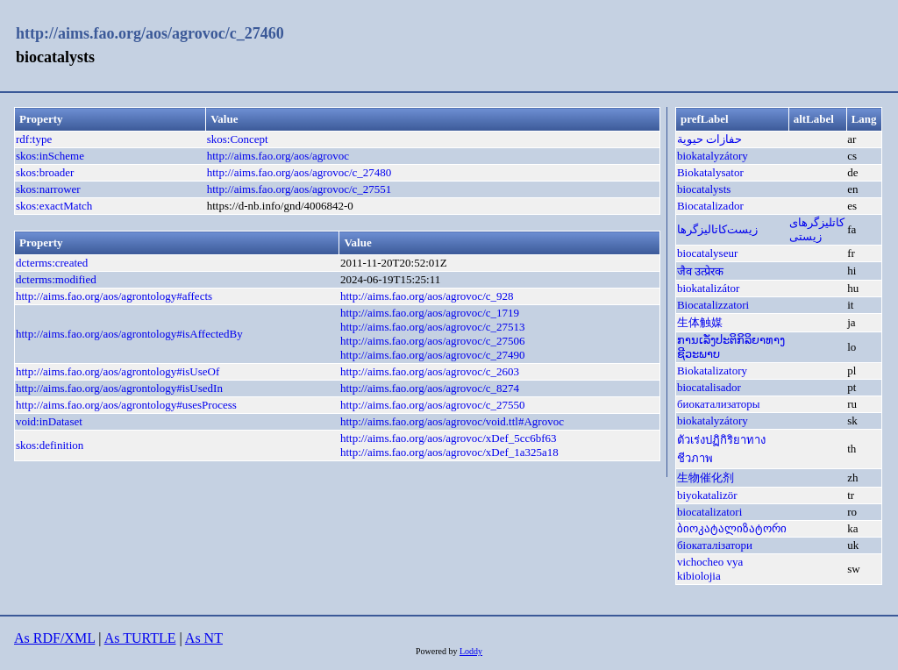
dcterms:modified (56, 279)
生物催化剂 (705, 477)
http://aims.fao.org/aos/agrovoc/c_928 (427, 296)
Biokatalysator (710, 172)
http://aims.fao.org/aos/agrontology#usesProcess (126, 404)
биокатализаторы (718, 403)
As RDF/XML (54, 638)
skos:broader (45, 172)
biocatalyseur (707, 253)
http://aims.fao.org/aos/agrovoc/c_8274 (429, 388)
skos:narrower (48, 189)
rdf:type (34, 139)
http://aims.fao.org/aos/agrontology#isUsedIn (119, 388)
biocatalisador (709, 387)
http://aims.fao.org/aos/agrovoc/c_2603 (429, 371)
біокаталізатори (714, 545)
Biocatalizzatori (713, 304)
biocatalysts (704, 189)
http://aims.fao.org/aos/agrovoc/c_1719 (429, 312)
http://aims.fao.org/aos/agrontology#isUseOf (117, 371)
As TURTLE (140, 638)
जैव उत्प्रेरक (700, 271)
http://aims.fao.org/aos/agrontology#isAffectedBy (129, 333)
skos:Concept (237, 139)
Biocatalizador (710, 205)
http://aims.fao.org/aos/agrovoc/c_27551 (299, 189)
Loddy (471, 651)
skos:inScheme (50, 155)
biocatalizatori (709, 511)
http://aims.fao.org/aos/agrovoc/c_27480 (299, 172)
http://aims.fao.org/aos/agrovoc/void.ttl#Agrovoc (452, 421)
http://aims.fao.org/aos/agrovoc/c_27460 (150, 33)
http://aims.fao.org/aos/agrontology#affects (114, 296)
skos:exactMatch (54, 205)
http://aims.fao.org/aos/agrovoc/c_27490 (432, 354)
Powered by (438, 651)
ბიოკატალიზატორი (732, 528)
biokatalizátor (708, 288)
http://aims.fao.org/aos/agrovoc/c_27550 (432, 404)
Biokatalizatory (712, 370)
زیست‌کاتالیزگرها (717, 229)
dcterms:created (52, 262)
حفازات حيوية (709, 139)
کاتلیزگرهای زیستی (817, 229)
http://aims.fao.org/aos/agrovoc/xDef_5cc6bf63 (448, 438)
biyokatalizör (707, 495)
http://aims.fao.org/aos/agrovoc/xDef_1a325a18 (449, 452)
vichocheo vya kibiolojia (710, 568)
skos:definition (49, 445)
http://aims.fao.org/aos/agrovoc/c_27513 (432, 326)
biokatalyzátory (712, 155)
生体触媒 (700, 322)
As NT (204, 638)
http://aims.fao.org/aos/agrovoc (278, 155)
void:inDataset (49, 421)
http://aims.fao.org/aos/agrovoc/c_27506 (432, 340)
